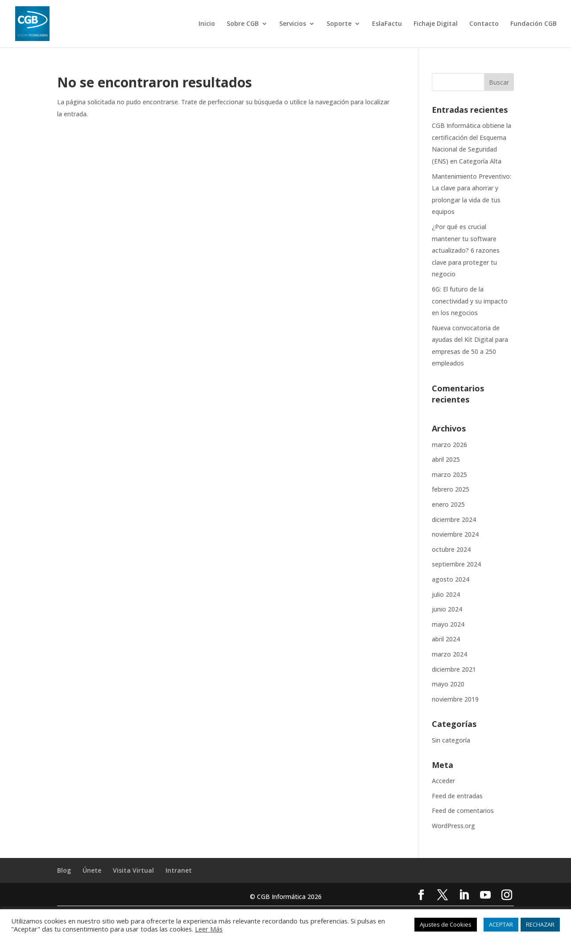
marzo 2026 (449, 444)
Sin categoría (451, 740)
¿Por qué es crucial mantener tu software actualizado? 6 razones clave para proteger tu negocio (466, 250)
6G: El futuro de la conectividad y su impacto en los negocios (470, 301)
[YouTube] (485, 896)
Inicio (207, 24)
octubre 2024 (451, 549)
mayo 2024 (448, 624)
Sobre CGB (243, 24)
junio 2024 (447, 609)
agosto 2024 (450, 579)
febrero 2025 (450, 489)
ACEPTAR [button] (501, 924)
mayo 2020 (448, 684)
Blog (64, 870)
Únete (92, 870)
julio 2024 (446, 594)
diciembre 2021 (454, 669)
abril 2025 (446, 459)
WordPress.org (453, 825)
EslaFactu (387, 24)
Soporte (339, 24)
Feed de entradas (457, 796)
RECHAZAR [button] (540, 924)
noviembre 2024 (455, 534)
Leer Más (209, 928)
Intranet (179, 870)
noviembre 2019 (455, 699)
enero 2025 (448, 504)
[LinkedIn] (464, 896)
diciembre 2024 (454, 519)
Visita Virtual (133, 870)
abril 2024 (446, 639)
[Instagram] (506, 896)
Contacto (484, 24)
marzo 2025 (449, 474)
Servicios (292, 24)
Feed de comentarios (463, 810)
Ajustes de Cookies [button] (446, 924)
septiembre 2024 (456, 564)
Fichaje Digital (436, 24)
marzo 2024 (449, 654)
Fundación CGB (533, 24)
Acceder (443, 780)
